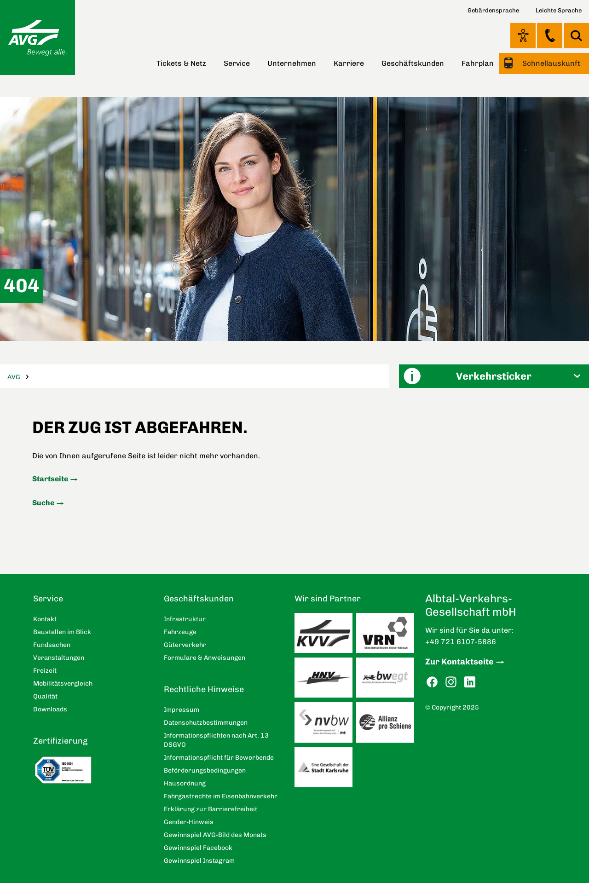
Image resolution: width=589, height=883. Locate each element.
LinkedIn (470, 682)
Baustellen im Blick (62, 632)
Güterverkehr (185, 645)
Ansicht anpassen (523, 35)
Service (237, 63)
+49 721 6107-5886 (460, 641)
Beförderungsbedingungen (205, 770)
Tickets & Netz (181, 63)
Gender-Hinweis (189, 822)
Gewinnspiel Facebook (198, 848)
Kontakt (549, 35)
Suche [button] (576, 35)
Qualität (45, 696)
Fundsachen (51, 645)
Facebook (432, 682)
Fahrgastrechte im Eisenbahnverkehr (220, 796)
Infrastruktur (185, 619)
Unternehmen (291, 63)
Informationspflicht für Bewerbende (219, 758)
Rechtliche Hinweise (204, 689)
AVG (13, 377)
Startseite (50, 478)
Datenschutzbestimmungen (206, 723)
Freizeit (45, 671)
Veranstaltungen (58, 658)
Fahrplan (478, 63)
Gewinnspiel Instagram (199, 861)
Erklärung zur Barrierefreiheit (210, 809)
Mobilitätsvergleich (62, 683)
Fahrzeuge (180, 632)
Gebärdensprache (493, 10)
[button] (494, 376)
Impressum (181, 710)
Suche (43, 502)
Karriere (349, 63)
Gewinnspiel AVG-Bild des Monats (215, 835)
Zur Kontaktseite (459, 662)
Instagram (451, 682)
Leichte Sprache (559, 10)
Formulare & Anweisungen (204, 658)
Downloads (50, 709)
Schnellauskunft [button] (550, 63)
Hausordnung (185, 783)
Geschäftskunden (412, 63)
